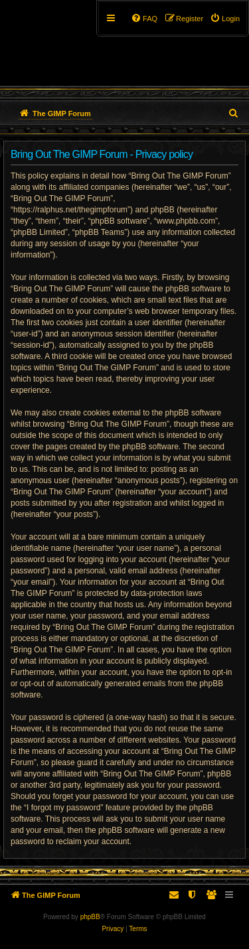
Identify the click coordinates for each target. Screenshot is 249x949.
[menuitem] (225, 19)
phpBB (90, 916)
